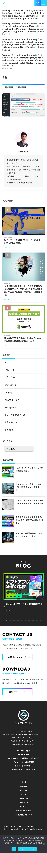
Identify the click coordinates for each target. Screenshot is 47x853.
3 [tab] (14, 620)
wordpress (10, 407)
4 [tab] (18, 620)
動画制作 (9, 429)
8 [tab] (33, 620)
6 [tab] (25, 620)
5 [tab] (21, 620)
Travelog (9, 369)
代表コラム (10, 377)
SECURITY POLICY (23, 815)
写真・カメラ (11, 422)
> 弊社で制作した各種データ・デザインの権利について (22, 829)
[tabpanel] (24, 595)
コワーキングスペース (15, 414)
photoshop (10, 384)
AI (6, 362)
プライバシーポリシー (27, 849)
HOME (23, 782)
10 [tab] (40, 620)
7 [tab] (29, 620)
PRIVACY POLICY (23, 811)
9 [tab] (36, 620)
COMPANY (23, 798)
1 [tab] (6, 620)
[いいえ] (44, 844)
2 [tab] (10, 620)
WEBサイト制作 (12, 399)
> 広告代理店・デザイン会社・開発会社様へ (18, 826)
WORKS (23, 790)
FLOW (23, 794)
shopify (9, 392)
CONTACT (23, 802)
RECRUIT (23, 807)
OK (14, 849)
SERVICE (23, 786)
